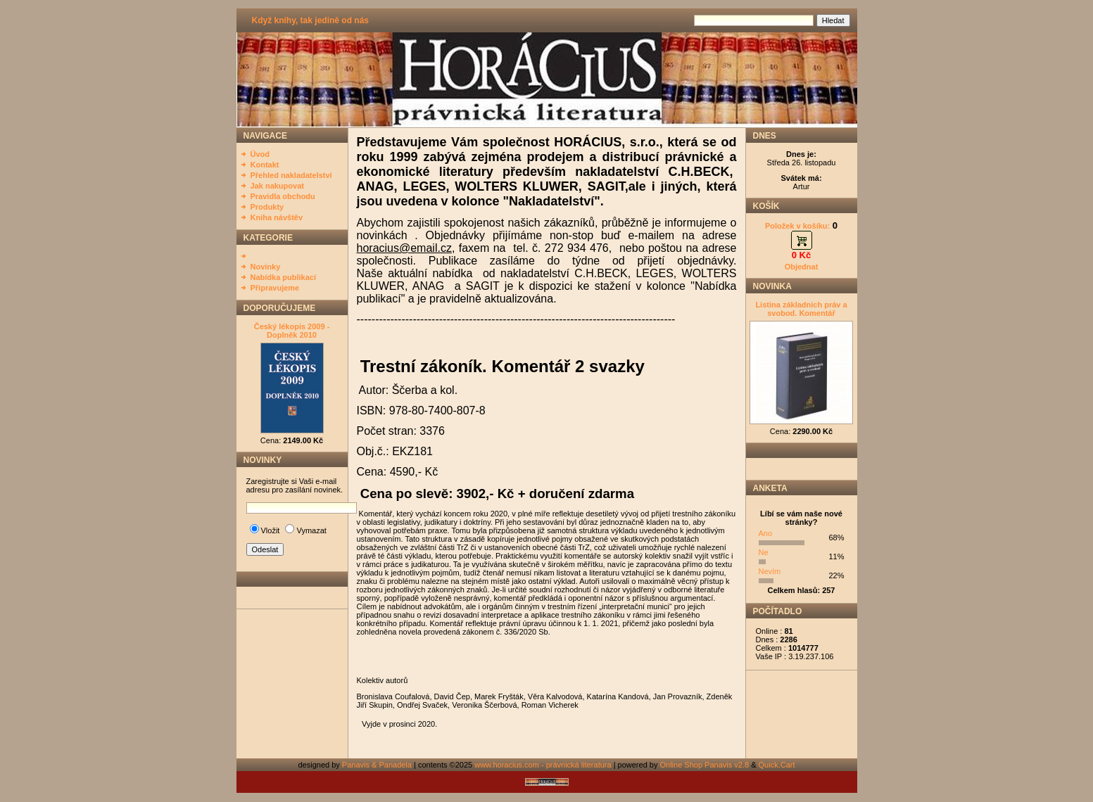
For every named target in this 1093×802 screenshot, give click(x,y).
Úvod (260, 154)
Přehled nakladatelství (291, 175)
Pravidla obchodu (283, 196)
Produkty (267, 207)
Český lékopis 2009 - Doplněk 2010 (292, 330)
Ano (766, 533)
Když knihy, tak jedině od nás (310, 20)
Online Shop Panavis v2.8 (705, 764)
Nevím (770, 571)
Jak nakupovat (277, 186)
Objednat (802, 266)
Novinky (266, 266)
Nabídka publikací (284, 277)
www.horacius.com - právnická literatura (542, 764)
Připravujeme (275, 288)
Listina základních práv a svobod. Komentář (801, 308)
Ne (764, 552)
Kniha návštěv (277, 217)
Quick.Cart (777, 764)
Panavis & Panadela (378, 764)
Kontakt (265, 164)
